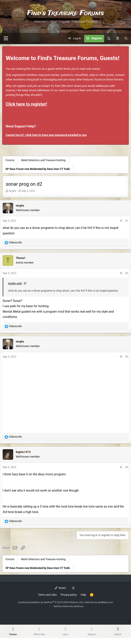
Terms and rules (47, 594)
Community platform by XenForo (50, 602)
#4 (126, 467)
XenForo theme (61, 606)
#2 (126, 273)
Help (83, 594)
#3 (126, 356)
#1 (126, 220)
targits (12, 190)
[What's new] (117, 38)
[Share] (121, 221)
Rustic (60, 588)
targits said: (15, 283)
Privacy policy (69, 594)
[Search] (126, 38)
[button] (6, 38)
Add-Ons (89, 602)
